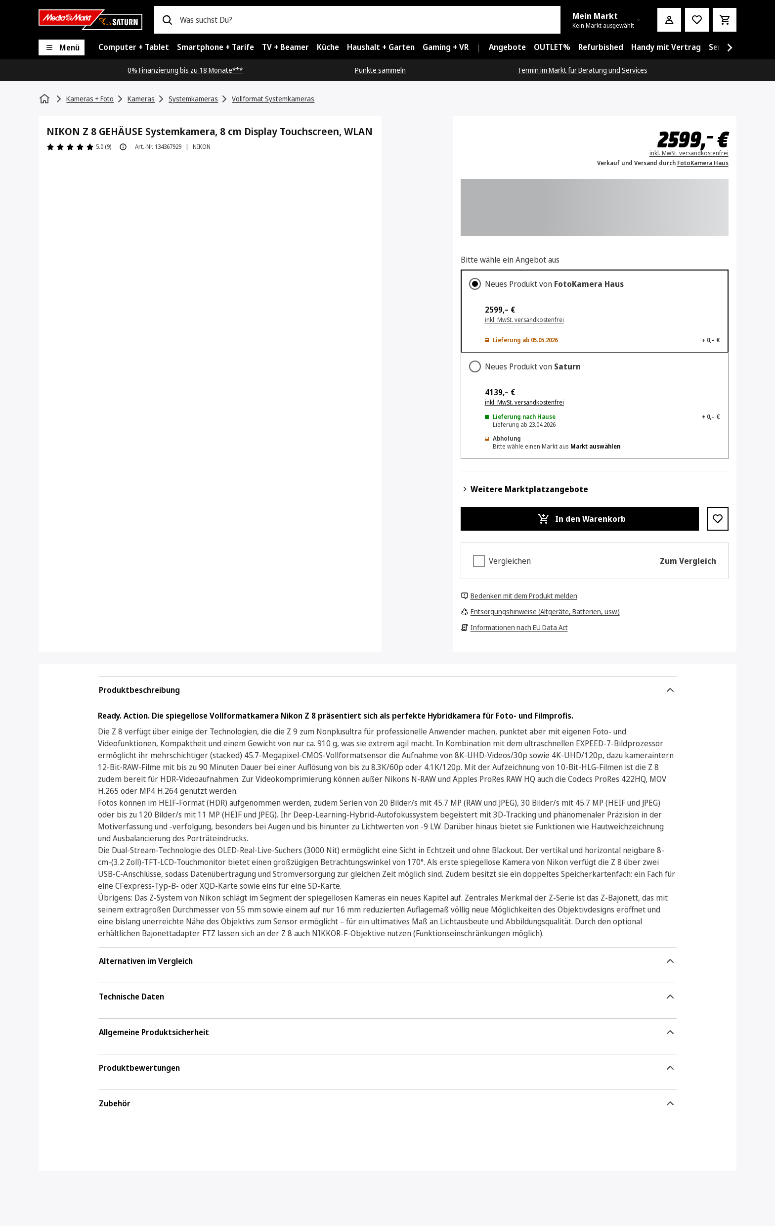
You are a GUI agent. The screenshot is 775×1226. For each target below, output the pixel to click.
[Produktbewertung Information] (123, 147)
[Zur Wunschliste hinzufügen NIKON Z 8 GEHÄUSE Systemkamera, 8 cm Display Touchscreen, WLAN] (718, 519)
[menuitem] (133, 47)
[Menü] (62, 47)
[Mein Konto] (669, 20)
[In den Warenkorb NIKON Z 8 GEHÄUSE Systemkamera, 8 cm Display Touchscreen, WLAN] (580, 519)
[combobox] (366, 20)
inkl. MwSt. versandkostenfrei (524, 402)
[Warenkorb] (724, 20)
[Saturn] (90, 19)
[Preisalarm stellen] (697, 20)
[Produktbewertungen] (78, 147)
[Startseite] (45, 99)
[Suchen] (167, 20)
